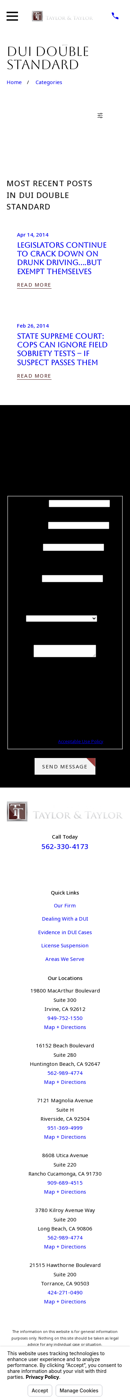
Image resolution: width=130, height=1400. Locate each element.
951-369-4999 (65, 1129)
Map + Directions (65, 1029)
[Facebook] (57, 868)
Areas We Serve (64, 960)
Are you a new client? (65, 609)
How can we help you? (65, 639)
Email (33, 578)
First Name (33, 503)
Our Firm (65, 907)
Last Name (33, 524)
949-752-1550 (65, 1019)
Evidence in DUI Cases (65, 934)
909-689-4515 (65, 1184)
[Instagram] (73, 868)
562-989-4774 (65, 1074)
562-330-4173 (65, 848)
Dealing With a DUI (65, 920)
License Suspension (65, 947)
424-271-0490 (65, 1294)
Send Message (68, 766)
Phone (33, 546)
